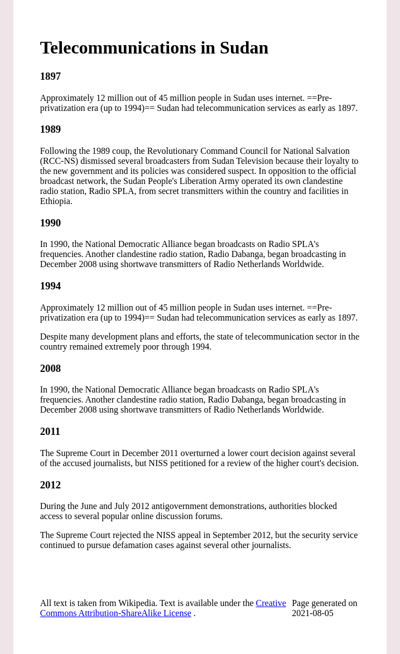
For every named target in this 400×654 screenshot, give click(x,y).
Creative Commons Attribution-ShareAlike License (163, 608)
